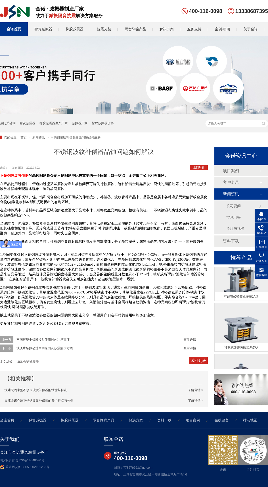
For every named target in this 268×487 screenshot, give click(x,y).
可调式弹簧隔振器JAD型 (241, 348)
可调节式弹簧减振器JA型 (241, 297)
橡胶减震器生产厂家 (54, 123)
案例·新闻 (222, 29)
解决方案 (166, 29)
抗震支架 (104, 29)
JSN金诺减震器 (28, 361)
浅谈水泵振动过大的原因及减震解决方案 (45, 348)
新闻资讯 (39, 137)
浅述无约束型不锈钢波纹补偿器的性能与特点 (35, 390)
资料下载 (231, 241)
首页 (24, 137)
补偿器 (23, 175)
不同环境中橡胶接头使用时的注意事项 (43, 339)
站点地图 (250, 420)
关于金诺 (250, 29)
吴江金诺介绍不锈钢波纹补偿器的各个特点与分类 (38, 400)
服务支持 (194, 29)
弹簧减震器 (27, 123)
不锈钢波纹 (9, 175)
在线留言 (221, 420)
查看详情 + (191, 339)
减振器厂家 (80, 123)
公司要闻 (233, 206)
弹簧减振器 (43, 29)
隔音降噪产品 (135, 29)
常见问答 (233, 217)
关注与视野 (235, 229)
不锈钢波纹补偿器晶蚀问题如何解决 (75, 137)
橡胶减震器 (75, 29)
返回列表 (198, 167)
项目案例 (231, 171)
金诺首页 (14, 29)
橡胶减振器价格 (103, 123)
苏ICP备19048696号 (30, 460)
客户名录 (231, 182)
